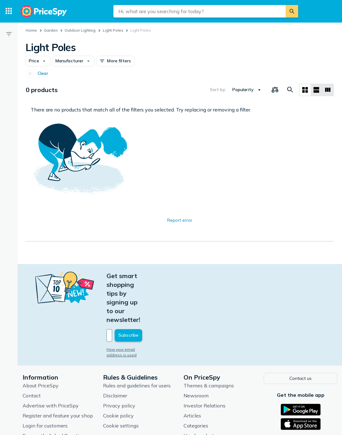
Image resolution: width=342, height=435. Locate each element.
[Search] (292, 11)
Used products (200, 391)
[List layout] (316, 90)
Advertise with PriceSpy (51, 361)
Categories (196, 381)
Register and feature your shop (58, 371)
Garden (51, 30)
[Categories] (9, 11)
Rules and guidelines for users (137, 341)
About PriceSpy (41, 341)
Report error (179, 220)
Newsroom (196, 351)
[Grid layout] (305, 90)
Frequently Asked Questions (55, 391)
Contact (32, 351)
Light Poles (113, 30)
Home (31, 30)
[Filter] (9, 34)
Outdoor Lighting (80, 30)
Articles (192, 371)
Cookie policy (118, 371)
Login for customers (45, 381)
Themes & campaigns (209, 341)
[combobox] (199, 11)
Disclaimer (115, 351)
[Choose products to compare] (275, 90)
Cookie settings (121, 381)
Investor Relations (204, 361)
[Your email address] (149, 291)
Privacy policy (119, 361)
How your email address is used (136, 305)
